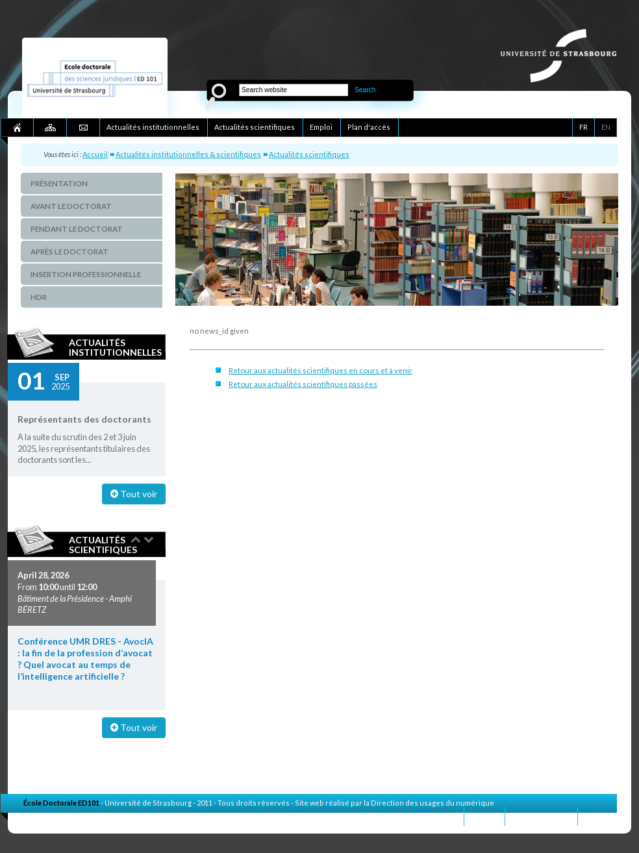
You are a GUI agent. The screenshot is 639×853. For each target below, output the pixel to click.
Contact (484, 815)
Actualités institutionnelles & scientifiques (188, 154)
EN (605, 127)
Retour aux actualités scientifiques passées (303, 384)
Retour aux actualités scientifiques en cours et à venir (320, 370)
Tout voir (133, 493)
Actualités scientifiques (309, 154)
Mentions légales (541, 815)
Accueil (95, 154)
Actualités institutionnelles (115, 347)
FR (583, 127)
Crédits (597, 815)
